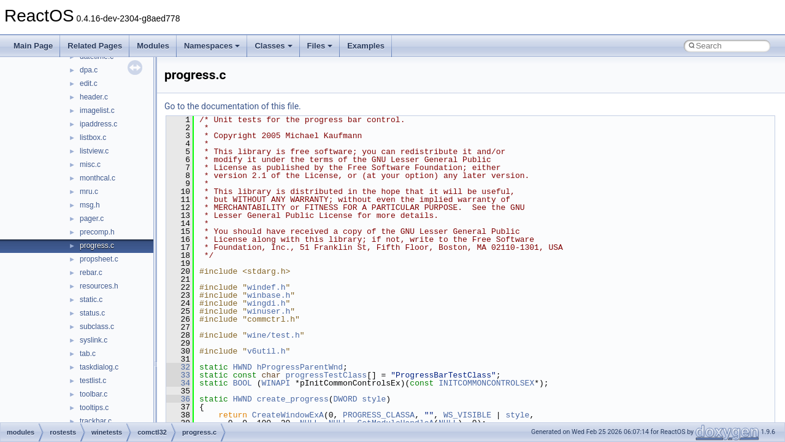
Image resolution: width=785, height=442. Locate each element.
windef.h (266, 287)
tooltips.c (94, 407)
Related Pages (94, 45)
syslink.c (93, 340)
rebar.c (91, 272)
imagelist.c (97, 110)
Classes (273, 45)
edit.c (89, 83)
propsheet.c (99, 259)
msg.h (90, 205)
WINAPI (275, 383)
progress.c (97, 245)
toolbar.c (93, 394)
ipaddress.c (98, 124)
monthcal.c (97, 178)
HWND (242, 367)
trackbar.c (96, 421)
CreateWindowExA (288, 415)
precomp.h (97, 232)
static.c (91, 299)
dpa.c (89, 70)
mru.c (89, 191)
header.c (94, 97)
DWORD (345, 399)
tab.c (88, 353)
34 (178, 383)
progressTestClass (326, 375)
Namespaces (212, 45)
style (374, 399)
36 (178, 399)
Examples (366, 45)
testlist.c (93, 380)
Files (320, 45)
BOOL (242, 383)
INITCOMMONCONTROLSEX (486, 383)
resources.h (99, 286)
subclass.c (97, 326)
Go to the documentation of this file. (232, 106)
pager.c (92, 218)
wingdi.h (266, 303)
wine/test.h (273, 335)
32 (178, 367)
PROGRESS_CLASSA (379, 415)
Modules (153, 45)
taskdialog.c (99, 367)
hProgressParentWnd (300, 367)
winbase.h (268, 295)
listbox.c (93, 137)
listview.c (94, 151)
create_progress (293, 399)
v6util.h (266, 351)
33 (178, 375)
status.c (92, 313)
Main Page (33, 45)
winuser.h (268, 311)
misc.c (90, 164)
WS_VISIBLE (467, 415)
